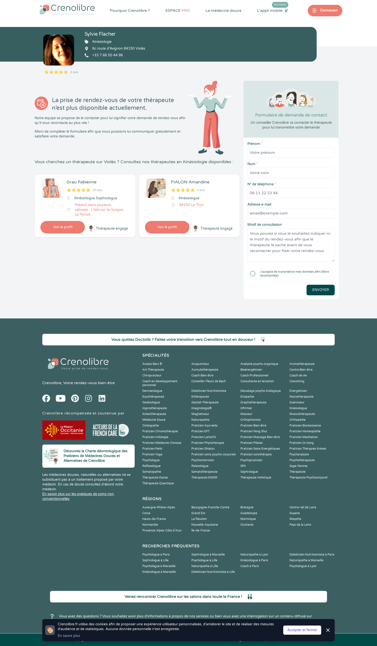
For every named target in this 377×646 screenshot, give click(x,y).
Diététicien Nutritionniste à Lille (213, 572)
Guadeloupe (248, 513)
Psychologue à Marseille (159, 566)
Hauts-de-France (154, 519)
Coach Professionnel (254, 375)
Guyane (294, 513)
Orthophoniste (250, 419)
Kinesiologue (298, 408)
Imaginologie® (201, 408)
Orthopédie (297, 419)
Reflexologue (151, 466)
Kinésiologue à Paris (254, 560)
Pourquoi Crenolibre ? (130, 10)
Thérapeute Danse (155, 477)
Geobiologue (151, 402)
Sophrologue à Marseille (208, 554)
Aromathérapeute (301, 364)
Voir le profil (62, 227)
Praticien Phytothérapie (207, 443)
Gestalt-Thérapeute (205, 402)
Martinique (248, 519)
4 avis (74, 72)
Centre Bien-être (301, 369)
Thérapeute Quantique (158, 483)
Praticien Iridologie (155, 437)
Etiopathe (247, 396)
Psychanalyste (299, 454)
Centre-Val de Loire (302, 507)
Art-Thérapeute (153, 369)
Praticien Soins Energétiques (260, 448)
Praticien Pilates (251, 443)
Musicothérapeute (302, 414)
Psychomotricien (202, 460)
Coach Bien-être (202, 375)
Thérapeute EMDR (204, 477)
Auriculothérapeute (204, 369)
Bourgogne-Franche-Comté (210, 507)
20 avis (97, 190)
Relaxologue (199, 466)
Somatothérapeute (204, 471)
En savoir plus (69, 636)
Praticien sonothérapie (256, 454)
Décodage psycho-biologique (260, 391)
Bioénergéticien (251, 369)
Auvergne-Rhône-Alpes (158, 507)
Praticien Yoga (152, 454)
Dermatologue (152, 391)
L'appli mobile (272, 10)
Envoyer (320, 290)
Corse (146, 513)
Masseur (246, 414)
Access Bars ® (152, 364)
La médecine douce (223, 10)
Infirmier (246, 408)
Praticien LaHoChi (203, 437)
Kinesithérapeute (154, 414)
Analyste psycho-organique (259, 364)
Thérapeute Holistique (255, 477)
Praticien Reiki (152, 448)
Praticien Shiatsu (202, 448)
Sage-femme (298, 466)
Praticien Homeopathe (304, 431)
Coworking (296, 381)
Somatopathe (151, 471)
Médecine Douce (153, 419)
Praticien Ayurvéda (204, 425)
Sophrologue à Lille (155, 560)
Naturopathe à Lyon (254, 554)
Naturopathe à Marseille (306, 560)
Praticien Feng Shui (253, 431)
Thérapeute (297, 471)
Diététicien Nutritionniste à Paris (311, 554)
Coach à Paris (249, 566)
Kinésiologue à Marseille (159, 572)
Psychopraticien (251, 460)
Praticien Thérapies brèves (307, 448)
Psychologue (151, 460)
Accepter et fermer (302, 630)
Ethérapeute (200, 396)
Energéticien (298, 391)
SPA (243, 466)
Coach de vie (298, 375)
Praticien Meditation (303, 437)
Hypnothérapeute (154, 408)
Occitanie (246, 524)
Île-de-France (200, 530)
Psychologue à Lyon (302, 566)
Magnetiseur (200, 414)
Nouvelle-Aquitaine (204, 524)
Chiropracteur (152, 375)
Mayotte (295, 519)
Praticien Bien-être (253, 425)
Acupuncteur (200, 364)
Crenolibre (51, 383)
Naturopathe (200, 419)
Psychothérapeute (302, 460)
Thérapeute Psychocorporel (308, 477)
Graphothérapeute (253, 402)
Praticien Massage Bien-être (260, 437)
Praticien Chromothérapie (160, 431)
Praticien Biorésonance (305, 425)
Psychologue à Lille (204, 560)
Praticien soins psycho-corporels (213, 454)
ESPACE (177, 10)
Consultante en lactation (257, 381)
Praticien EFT (200, 431)
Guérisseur (296, 402)
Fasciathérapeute (301, 396)
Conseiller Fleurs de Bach (208, 381)
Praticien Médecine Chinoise (161, 443)
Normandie (150, 524)
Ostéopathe (150, 425)
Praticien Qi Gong (301, 443)
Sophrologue (249, 471)
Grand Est (198, 513)
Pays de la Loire (300, 524)
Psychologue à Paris (156, 554)
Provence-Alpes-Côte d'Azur (162, 530)
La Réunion (199, 519)
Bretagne (246, 507)
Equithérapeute (153, 396)
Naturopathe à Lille (204, 566)
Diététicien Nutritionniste (208, 391)
